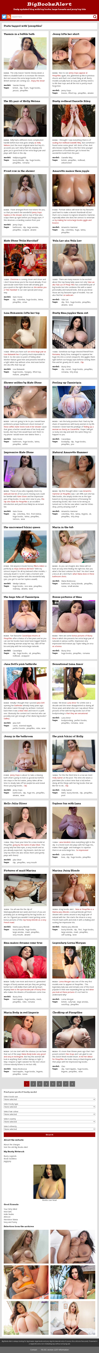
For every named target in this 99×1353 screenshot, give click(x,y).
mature (16, 374)
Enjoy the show (37, 81)
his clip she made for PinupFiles (24, 500)
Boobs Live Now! (49, 1200)
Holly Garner (57, 778)
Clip (82, 362)
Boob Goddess (10, 1158)
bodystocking (67, 720)
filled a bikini (39, 566)
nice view (28, 586)
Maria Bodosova (68, 581)
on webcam (68, 295)
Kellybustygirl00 (19, 157)
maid (27, 932)
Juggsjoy (7, 1161)
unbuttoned (66, 162)
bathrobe (18, 705)
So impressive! (82, 850)
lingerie (85, 514)
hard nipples (18, 999)
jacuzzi (15, 90)
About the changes (12, 1144)
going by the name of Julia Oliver (26, 845)
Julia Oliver (17, 859)
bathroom (17, 227)
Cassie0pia (65, 439)
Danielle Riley (66, 157)
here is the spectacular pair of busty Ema (28, 989)
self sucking (66, 934)
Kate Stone (17, 297)
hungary (28, 372)
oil (90, 514)
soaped (25, 230)
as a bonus (57, 646)
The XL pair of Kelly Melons (22, 101)
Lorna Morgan (65, 981)
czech (15, 725)
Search (49, 1134)
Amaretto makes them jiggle (70, 171)
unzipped (25, 656)
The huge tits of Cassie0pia (21, 597)
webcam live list (10, 494)
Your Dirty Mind (10, 1209)
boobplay (65, 441)
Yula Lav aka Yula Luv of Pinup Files (73, 283)
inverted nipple (25, 725)
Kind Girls (8, 1211)
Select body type (11, 1104)
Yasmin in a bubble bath (19, 34)
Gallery (6, 718)
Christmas (14, 279)
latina (83, 230)
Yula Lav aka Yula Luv (67, 240)
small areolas (73, 586)
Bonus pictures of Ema (67, 597)
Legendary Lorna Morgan (69, 942)
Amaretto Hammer (69, 227)
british (15, 88)
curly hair (72, 1002)
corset (68, 369)
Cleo (63, 1066)
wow (71, 305)
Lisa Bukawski (18, 369)
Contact (33, 1349)
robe (38, 728)
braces (64, 93)
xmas (24, 302)
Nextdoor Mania (11, 1219)
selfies (25, 444)
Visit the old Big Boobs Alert (16, 1147)
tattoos (16, 519)
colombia (69, 230)
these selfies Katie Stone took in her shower (22, 426)
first (67, 302)
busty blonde (18, 160)
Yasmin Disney (19, 85)
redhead (81, 160)
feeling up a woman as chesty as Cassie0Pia (73, 428)
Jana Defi (40, 703)
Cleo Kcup (69, 1054)
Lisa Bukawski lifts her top (22, 313)
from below (36, 514)
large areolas (32, 227)
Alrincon (7, 1217)
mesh (38, 999)
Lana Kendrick (65, 842)
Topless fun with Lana (66, 803)
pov (72, 444)
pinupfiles (24, 90)
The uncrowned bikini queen (22, 527)
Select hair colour (11, 1111)
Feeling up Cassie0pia (66, 382)
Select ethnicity (10, 1126)
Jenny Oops (66, 90)
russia (63, 586)
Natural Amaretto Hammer (70, 452)
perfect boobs (19, 728)
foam (26, 88)
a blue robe (23, 710)
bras (63, 857)
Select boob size (11, 1096)
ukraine (91, 93)
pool (63, 795)
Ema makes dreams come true (23, 942)
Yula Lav (64, 299)
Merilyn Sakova (19, 583)
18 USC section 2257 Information (55, 1349)
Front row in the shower (19, 171)
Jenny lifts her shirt (65, 34)
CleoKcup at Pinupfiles (67, 1012)
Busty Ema (66, 366)
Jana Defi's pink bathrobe (20, 664)
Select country (10, 1119)
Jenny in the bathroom (18, 736)
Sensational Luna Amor (67, 664)
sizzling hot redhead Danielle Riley (66, 142)
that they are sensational (77, 713)
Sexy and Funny (10, 1222)
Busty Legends (10, 1156)
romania (25, 162)
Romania (56, 354)
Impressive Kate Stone (19, 452)
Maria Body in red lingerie (21, 1012)
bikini (63, 793)
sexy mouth (32, 862)
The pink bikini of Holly (67, 736)
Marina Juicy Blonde (21, 927)
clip (21, 88)
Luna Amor (71, 703)
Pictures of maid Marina (20, 870)
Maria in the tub (62, 527)
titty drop (74, 372)
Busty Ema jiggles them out (70, 313)
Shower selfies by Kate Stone (23, 382)
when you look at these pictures (73, 990)
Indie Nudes (9, 1214)
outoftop (65, 1004)
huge (77, 230)
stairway (16, 588)
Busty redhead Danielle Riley (71, 101)
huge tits (31, 793)
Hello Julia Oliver (15, 803)
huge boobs (35, 88)
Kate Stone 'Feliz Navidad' (21, 240)
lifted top (72, 93)
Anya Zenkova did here (24, 568)
